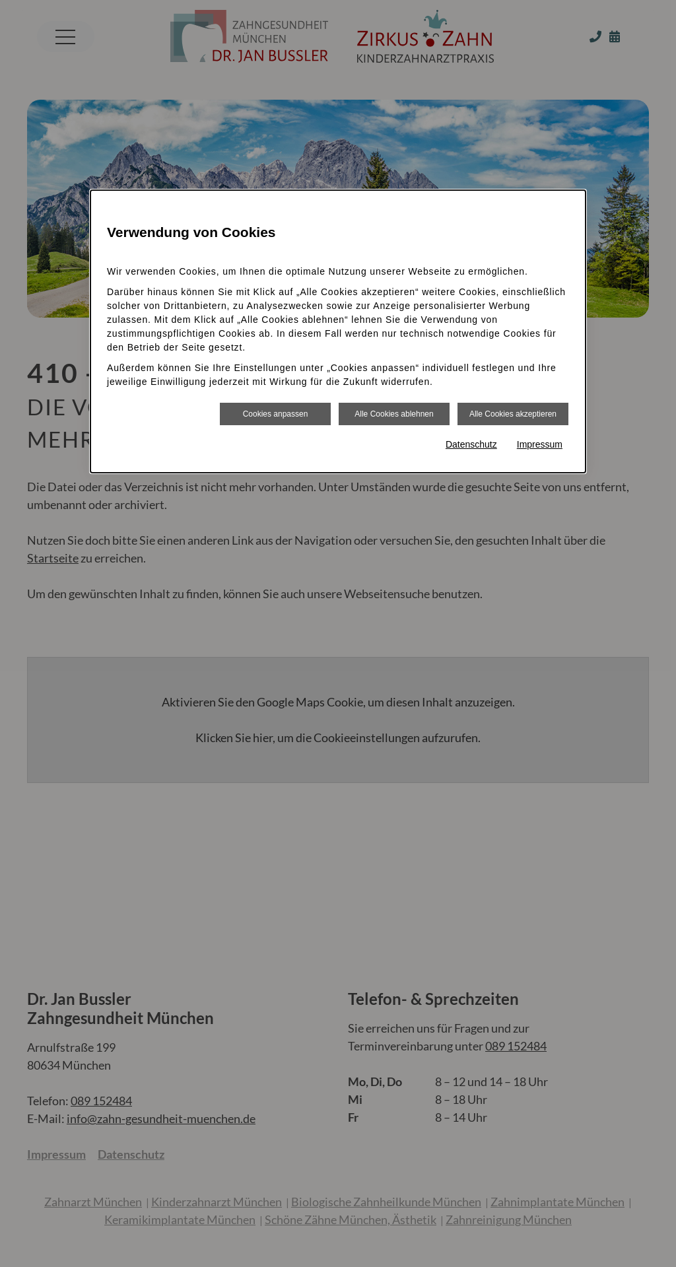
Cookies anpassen (275, 414)
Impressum (539, 444)
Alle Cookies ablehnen (394, 414)
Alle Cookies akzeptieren (513, 414)
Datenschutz (471, 444)
